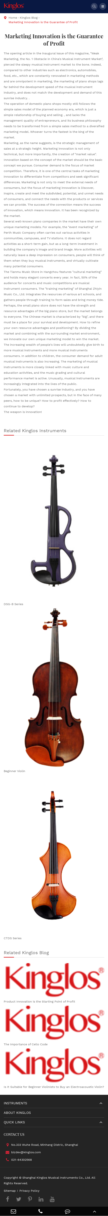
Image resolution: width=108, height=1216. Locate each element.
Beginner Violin (14, 771)
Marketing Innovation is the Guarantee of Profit (43, 22)
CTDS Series (12, 938)
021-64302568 (18, 1160)
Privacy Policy (29, 1190)
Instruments (15, 1103)
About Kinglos (17, 1113)
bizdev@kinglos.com (22, 1152)
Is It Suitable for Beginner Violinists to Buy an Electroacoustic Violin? (54, 1087)
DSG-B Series (13, 604)
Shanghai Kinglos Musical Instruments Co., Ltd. (56, 1177)
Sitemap (10, 1190)
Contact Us (14, 1134)
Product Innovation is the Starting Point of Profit (39, 1001)
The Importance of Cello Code (26, 1044)
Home (13, 17)
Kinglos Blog (29, 17)
